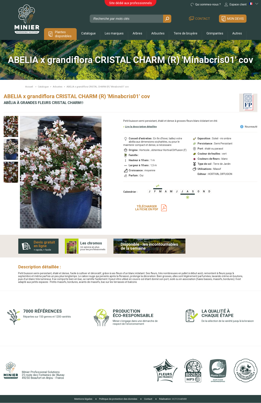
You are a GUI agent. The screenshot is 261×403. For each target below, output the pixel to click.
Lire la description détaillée (141, 126)
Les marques (114, 33)
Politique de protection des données (118, 399)
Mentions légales (83, 399)
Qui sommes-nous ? (206, 4)
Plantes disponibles (63, 34)
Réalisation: (165, 399)
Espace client (235, 4)
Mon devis (235, 19)
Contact (202, 19)
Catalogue (88, 33)
